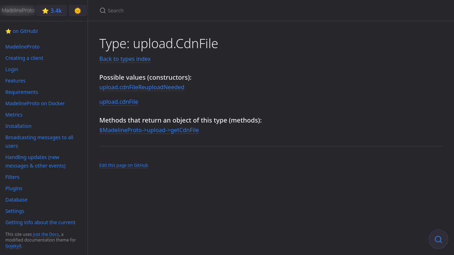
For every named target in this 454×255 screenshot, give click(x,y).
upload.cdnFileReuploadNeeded (141, 87)
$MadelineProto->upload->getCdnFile (149, 130)
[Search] (183, 10)
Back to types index (125, 59)
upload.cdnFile (118, 102)
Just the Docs (46, 234)
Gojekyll (13, 246)
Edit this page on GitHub (123, 165)
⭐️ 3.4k (52, 11)
